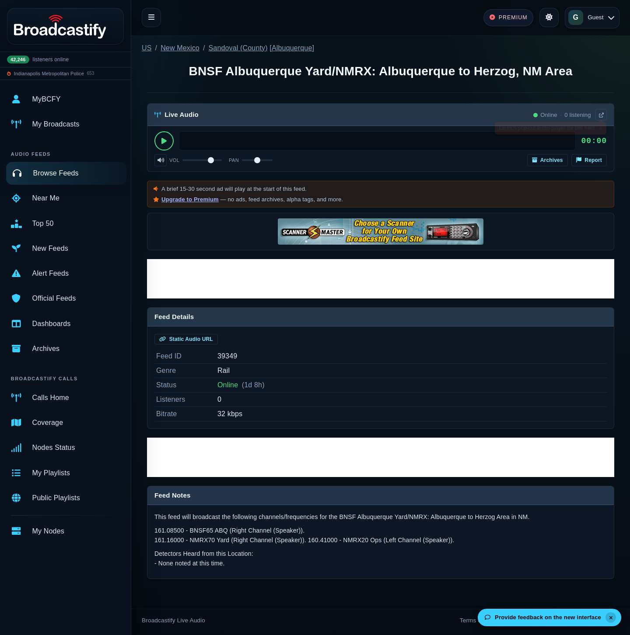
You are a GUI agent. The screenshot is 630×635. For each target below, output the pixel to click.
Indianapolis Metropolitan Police (49, 73)
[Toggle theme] (549, 17)
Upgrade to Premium (190, 199)
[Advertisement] (380, 278)
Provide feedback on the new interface (543, 617)
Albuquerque (292, 48)
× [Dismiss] (600, 130)
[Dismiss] (611, 617)
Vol (174, 160)
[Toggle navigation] (151, 17)
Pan (234, 160)
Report (589, 160)
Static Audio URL (186, 339)
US (147, 48)
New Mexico (180, 48)
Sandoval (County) (238, 48)
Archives (547, 160)
